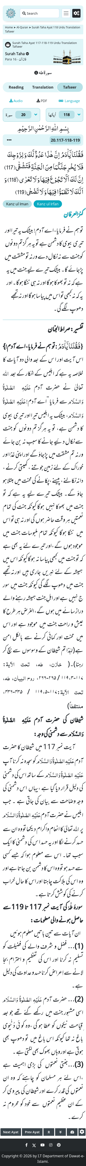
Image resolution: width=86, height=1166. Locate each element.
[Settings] (76, 13)
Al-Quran (22, 27)
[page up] (49, 1132)
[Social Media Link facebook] (27, 1144)
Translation (43, 87)
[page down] (60, 1132)
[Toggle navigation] (66, 13)
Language (69, 100)
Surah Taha (17, 53)
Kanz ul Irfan (48, 203)
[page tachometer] (72, 1132)
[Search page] (39, 13)
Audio (16, 100)
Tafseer (69, 87)
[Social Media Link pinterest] (59, 1144)
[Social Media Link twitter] (34, 1144)
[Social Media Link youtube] (43, 1144)
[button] (9, 140)
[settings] (82, 1132)
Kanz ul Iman (17, 203)
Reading (16, 87)
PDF (42, 100)
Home (9, 27)
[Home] (10, 13)
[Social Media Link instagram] (51, 1144)
